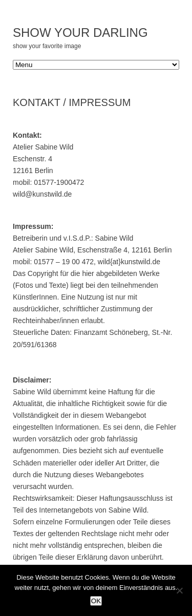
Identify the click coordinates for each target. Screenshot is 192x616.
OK (96, 601)
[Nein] (179, 590)
